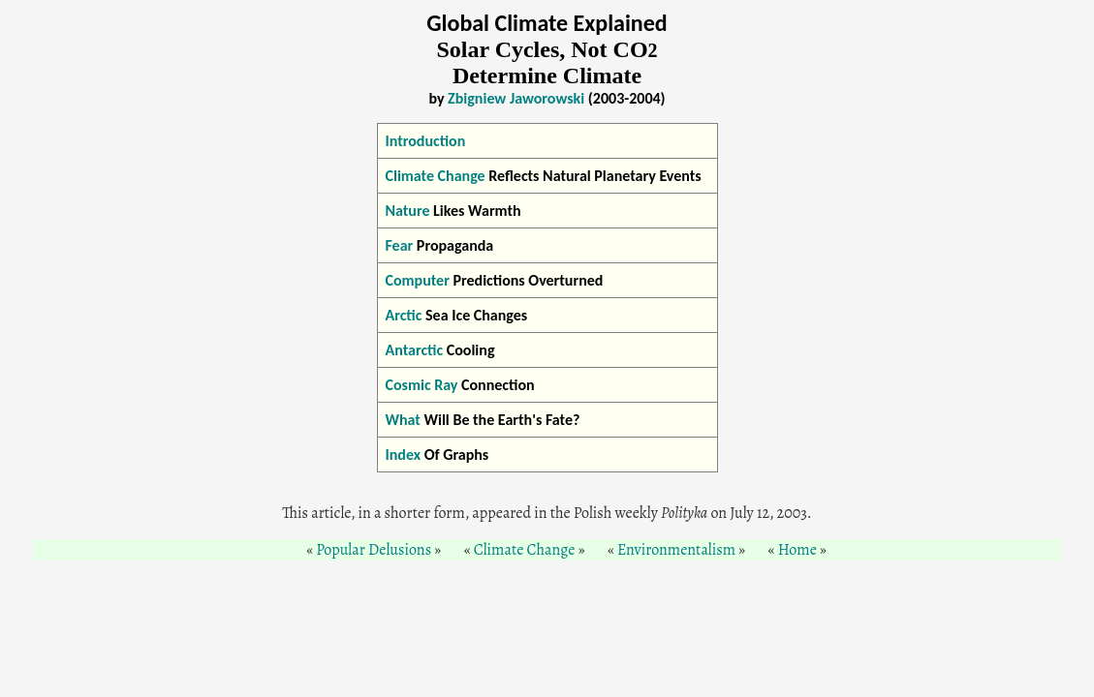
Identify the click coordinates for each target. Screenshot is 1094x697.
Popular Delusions (373, 550)
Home (797, 550)
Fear (400, 245)
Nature (408, 210)
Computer (418, 280)
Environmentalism (676, 550)
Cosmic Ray (422, 385)
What (403, 419)
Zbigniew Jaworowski (516, 98)
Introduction (426, 141)
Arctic (404, 315)
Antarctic (415, 350)
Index (404, 454)
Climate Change (435, 176)
